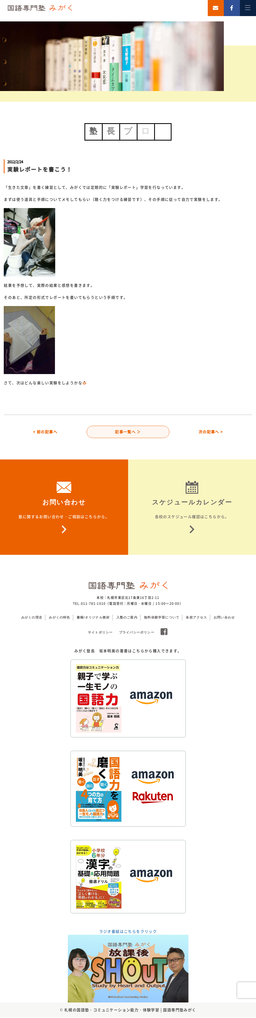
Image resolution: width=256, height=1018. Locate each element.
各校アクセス (196, 618)
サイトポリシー (100, 633)
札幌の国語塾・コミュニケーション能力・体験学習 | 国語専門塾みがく (130, 1010)
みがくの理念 (31, 618)
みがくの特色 (59, 618)
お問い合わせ (224, 618)
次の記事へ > (211, 432)
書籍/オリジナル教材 (93, 618)
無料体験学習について (161, 618)
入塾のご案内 (127, 618)
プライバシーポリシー (136, 633)
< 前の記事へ (45, 432)
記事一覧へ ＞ (128, 432)
